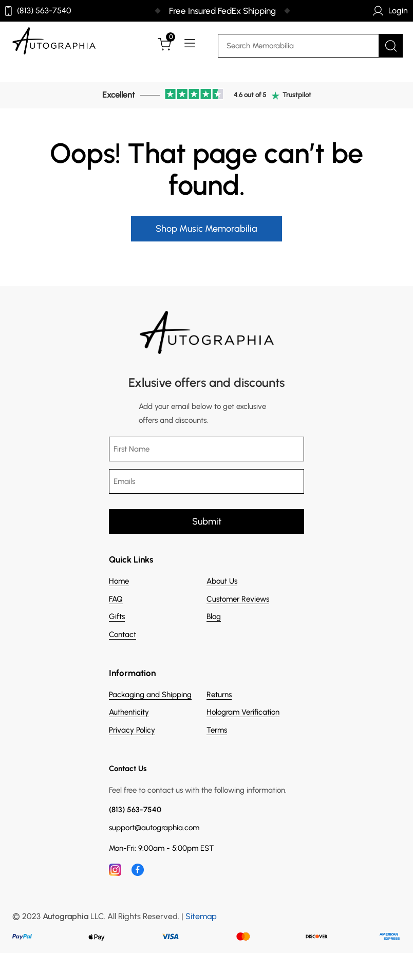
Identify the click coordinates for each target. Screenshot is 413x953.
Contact (122, 634)
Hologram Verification (242, 712)
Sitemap (201, 916)
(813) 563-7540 (38, 11)
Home (119, 581)
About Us (221, 581)
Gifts (117, 616)
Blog (213, 616)
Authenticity (129, 712)
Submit (206, 521)
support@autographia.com (154, 828)
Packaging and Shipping (150, 694)
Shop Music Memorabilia (206, 228)
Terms (216, 730)
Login (390, 11)
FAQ (116, 599)
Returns (219, 694)
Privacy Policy (132, 730)
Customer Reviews (237, 599)
